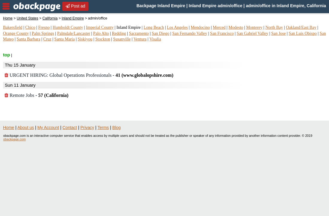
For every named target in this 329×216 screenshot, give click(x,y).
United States (27, 18)
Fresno (44, 27)
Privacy (87, 127)
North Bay (274, 27)
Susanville (122, 39)
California (50, 18)
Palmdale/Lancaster (73, 33)
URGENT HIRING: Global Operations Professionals (88, 75)
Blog (116, 127)
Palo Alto (101, 33)
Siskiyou (85, 39)
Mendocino (200, 27)
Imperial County (100, 27)
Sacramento (139, 33)
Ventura (140, 39)
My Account (48, 127)
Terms (103, 127)
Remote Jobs (36, 95)
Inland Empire (73, 18)
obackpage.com (14, 139)
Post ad (75, 6)
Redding (119, 33)
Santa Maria (64, 39)
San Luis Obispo (303, 33)
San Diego (160, 33)
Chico (30, 27)
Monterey (254, 27)
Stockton (102, 39)
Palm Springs (43, 33)
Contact (70, 127)
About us (25, 127)
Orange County (16, 33)
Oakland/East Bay (301, 27)
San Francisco (222, 33)
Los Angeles (177, 27)
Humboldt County (68, 27)
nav (6, 6)
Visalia (155, 39)
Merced (219, 27)
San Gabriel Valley (252, 33)
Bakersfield (12, 27)
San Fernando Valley (189, 33)
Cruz (47, 39)
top (6, 54)
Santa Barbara (28, 39)
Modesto (236, 27)
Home (8, 18)
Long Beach (154, 27)
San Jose (278, 33)
